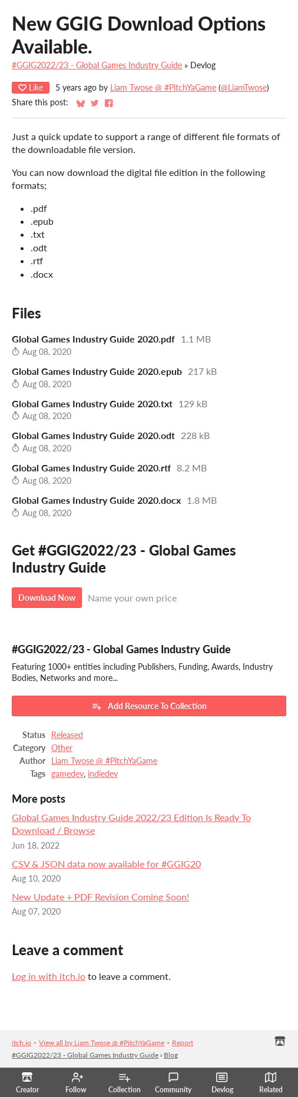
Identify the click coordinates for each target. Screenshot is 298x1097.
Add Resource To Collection (149, 706)
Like (30, 87)
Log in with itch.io (48, 976)
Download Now (46, 598)
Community (173, 1083)
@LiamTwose (244, 87)
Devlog (222, 1083)
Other (61, 748)
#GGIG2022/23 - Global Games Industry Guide (97, 65)
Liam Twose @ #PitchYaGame (163, 87)
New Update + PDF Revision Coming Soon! (100, 896)
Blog (171, 1055)
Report (182, 1042)
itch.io (21, 1042)
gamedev (67, 774)
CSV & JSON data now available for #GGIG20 (106, 863)
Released (67, 735)
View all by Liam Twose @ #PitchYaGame (101, 1042)
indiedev (103, 774)
